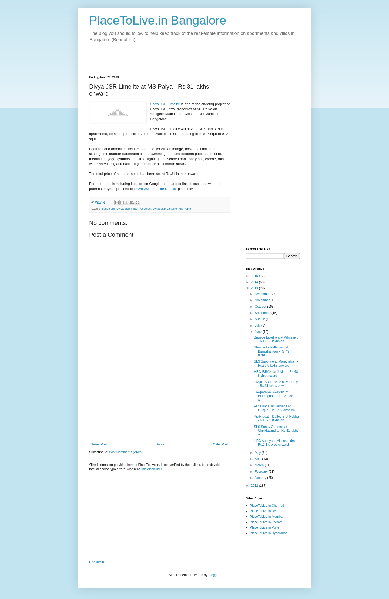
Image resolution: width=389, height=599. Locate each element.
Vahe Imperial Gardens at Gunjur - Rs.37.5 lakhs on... (275, 408)
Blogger (213, 575)
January (261, 478)
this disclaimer (151, 469)
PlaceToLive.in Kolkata (266, 522)
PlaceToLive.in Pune (264, 527)
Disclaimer (96, 562)
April (258, 459)
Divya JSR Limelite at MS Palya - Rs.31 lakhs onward (277, 384)
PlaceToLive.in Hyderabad (268, 533)
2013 (255, 288)
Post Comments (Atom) (126, 452)
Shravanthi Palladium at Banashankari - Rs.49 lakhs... (271, 351)
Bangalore (108, 208)
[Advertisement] (152, 58)
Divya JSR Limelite (165, 104)
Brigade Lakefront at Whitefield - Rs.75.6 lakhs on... (276, 339)
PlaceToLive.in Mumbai (266, 517)
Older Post (220, 444)
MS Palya (185, 208)
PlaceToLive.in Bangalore (157, 20)
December (263, 294)
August (260, 319)
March (260, 465)
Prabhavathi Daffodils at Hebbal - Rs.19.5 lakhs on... (277, 418)
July (258, 325)
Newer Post (98, 444)
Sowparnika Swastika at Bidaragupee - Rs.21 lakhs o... (275, 396)
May (258, 453)
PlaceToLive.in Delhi (264, 511)
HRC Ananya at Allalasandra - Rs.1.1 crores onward (275, 442)
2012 (255, 486)
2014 (255, 282)
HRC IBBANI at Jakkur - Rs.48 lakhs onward (276, 373)
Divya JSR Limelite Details (155, 189)
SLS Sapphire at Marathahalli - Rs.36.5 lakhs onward (276, 363)
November (263, 300)
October (261, 307)
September (263, 313)
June (259, 332)
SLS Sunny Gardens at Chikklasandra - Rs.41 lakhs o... (276, 430)
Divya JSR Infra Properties (133, 208)
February (262, 471)
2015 (255, 276)
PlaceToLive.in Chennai (267, 505)
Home (160, 444)
